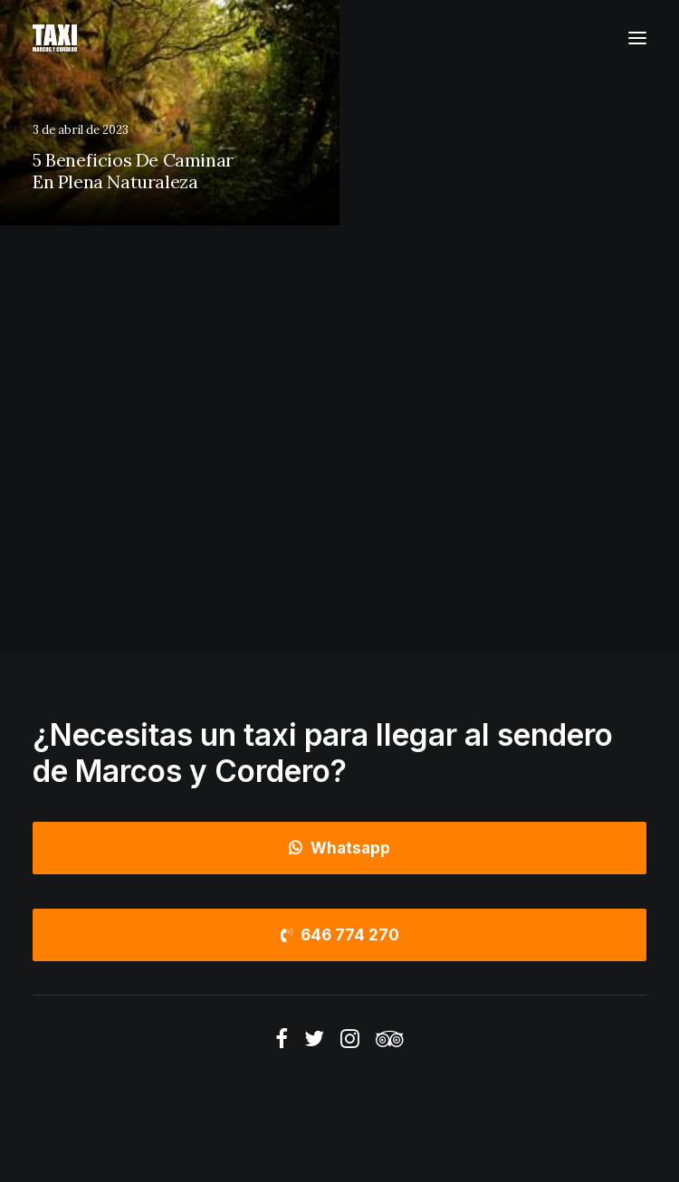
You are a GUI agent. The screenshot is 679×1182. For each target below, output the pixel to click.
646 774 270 (340, 935)
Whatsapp (339, 848)
